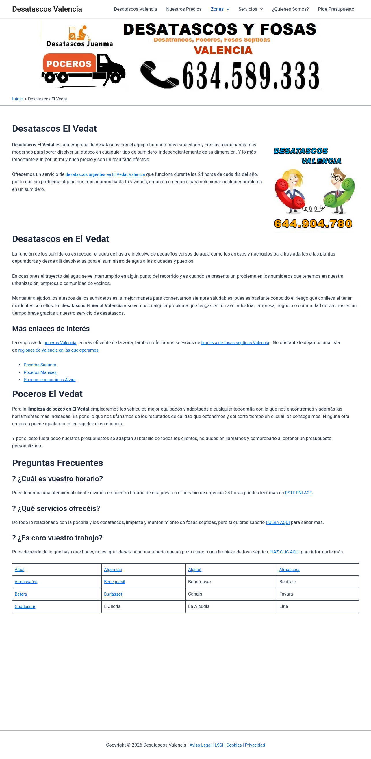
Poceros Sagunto (41, 364)
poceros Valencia (61, 342)
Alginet (198, 569)
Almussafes (27, 581)
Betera (21, 593)
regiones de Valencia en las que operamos (61, 349)
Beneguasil (117, 581)
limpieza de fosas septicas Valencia (240, 342)
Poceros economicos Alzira (52, 379)
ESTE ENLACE (299, 492)
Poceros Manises (41, 371)
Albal (20, 569)
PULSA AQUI (279, 522)
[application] (226, 9)
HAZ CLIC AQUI (286, 551)
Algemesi (115, 569)
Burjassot (115, 593)
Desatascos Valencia (47, 9)
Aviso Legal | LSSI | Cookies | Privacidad (227, 744)
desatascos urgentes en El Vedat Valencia (108, 174)
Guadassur (26, 606)
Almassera (289, 569)
